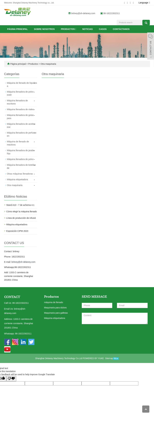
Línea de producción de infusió (21, 218)
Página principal (17, 29)
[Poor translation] (11, 378)
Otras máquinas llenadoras (20, 174)
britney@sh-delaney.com (83, 13)
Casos (103, 29)
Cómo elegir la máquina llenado (21, 211)
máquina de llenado (53, 302)
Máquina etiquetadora (17, 179)
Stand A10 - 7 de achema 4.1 (20, 205)
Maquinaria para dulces (55, 307)
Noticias (87, 29)
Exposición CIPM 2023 (17, 231)
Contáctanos (121, 29)
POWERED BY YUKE (93, 358)
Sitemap (109, 358)
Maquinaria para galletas (56, 313)
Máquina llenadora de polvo (20, 159)
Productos (68, 29)
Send (114, 332)
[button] (75, 29)
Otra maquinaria (48, 64)
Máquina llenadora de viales (20, 109)
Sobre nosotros (44, 29)
